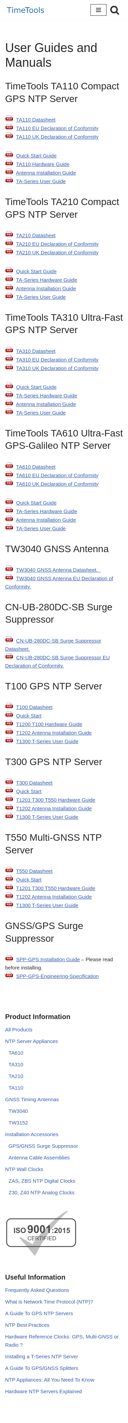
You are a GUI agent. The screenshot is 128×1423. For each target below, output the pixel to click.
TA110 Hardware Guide (42, 164)
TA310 (16, 1064)
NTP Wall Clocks (24, 1169)
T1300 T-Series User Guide (47, 741)
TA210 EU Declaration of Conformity (57, 244)
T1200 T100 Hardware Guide (49, 724)
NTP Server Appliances (31, 1041)
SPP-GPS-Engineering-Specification (57, 976)
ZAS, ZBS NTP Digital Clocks (42, 1181)
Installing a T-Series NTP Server (41, 1356)
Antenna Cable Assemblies (39, 1157)
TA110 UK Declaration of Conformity (57, 137)
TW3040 (18, 1111)
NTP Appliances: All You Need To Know (49, 1380)
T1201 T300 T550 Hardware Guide (55, 800)
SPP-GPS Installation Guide (48, 959)
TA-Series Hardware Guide (46, 280)
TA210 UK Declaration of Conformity (57, 252)
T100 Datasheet (34, 707)
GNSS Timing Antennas (32, 1099)
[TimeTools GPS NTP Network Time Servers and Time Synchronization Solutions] (25, 10)
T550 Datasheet (34, 871)
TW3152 (18, 1123)
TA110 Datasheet (36, 120)
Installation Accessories (31, 1134)
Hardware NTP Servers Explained (43, 1391)
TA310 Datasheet (36, 351)
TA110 (16, 1088)
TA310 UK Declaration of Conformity (57, 368)
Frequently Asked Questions (37, 1290)
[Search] (114, 10)
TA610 (16, 1053)
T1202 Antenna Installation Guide (54, 733)
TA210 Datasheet (36, 235)
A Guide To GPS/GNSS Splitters (41, 1368)
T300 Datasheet (34, 783)
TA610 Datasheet (36, 467)
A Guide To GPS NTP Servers (39, 1313)
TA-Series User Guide (41, 181)
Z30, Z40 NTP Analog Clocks (41, 1192)
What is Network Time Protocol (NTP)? (49, 1302)
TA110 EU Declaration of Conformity (57, 128)
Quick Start (28, 716)
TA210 (16, 1076)
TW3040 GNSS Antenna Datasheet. (58, 570)
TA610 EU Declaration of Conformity (57, 475)
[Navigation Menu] (98, 10)
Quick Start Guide (36, 155)
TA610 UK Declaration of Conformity (57, 484)
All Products (18, 1029)
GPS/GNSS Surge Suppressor (43, 1146)
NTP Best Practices (27, 1325)
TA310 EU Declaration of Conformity (57, 360)
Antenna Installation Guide (46, 173)
